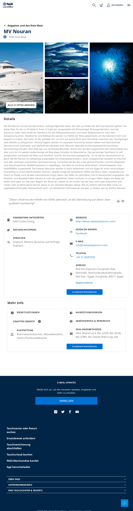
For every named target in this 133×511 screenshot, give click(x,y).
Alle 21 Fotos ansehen (21, 105)
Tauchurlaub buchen (19, 454)
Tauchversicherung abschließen (18, 446)
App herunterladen (18, 467)
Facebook (81, 233)
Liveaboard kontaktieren (84, 292)
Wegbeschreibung (84, 282)
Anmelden (66, 401)
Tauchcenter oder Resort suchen (22, 430)
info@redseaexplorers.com (92, 245)
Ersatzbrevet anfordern (21, 438)
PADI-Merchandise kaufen (23, 460)
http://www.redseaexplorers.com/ (96, 221)
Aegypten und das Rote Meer (23, 25)
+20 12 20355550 (85, 257)
